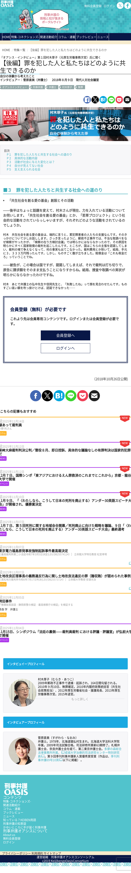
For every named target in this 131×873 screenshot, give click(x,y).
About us (9, 835)
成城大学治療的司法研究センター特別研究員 (78, 754)
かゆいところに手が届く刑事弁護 (24, 827)
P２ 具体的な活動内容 (22, 158)
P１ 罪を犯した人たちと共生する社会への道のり (39, 154)
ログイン (109, 6)
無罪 (80, 87)
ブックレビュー (86, 37)
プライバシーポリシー (16, 853)
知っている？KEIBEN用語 (19, 820)
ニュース (9, 816)
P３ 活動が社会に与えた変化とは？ (31, 162)
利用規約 (37, 853)
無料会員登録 (93, 6)
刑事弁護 (38, 87)
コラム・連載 (11, 809)
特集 (25, 37)
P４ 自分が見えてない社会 (25, 165)
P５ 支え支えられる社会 (23, 169)
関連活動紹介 (48, 37)
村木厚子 (67, 87)
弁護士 (52, 87)
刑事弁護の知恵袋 (14, 824)
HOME (6, 37)
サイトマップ (52, 853)
